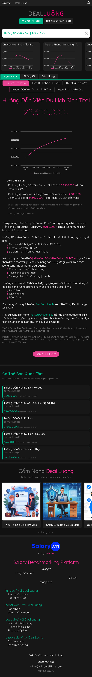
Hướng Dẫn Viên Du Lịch (23, 247)
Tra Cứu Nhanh (45, 304)
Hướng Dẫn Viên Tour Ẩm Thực (22, 449)
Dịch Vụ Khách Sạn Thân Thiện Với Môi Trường (35, 244)
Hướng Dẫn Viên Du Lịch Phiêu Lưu (24, 433)
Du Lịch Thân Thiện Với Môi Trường (28, 251)
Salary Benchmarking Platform (46, 562)
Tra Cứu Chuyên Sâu (42, 314)
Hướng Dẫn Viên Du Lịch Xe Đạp (23, 387)
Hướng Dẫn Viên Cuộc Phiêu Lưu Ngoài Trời (29, 402)
